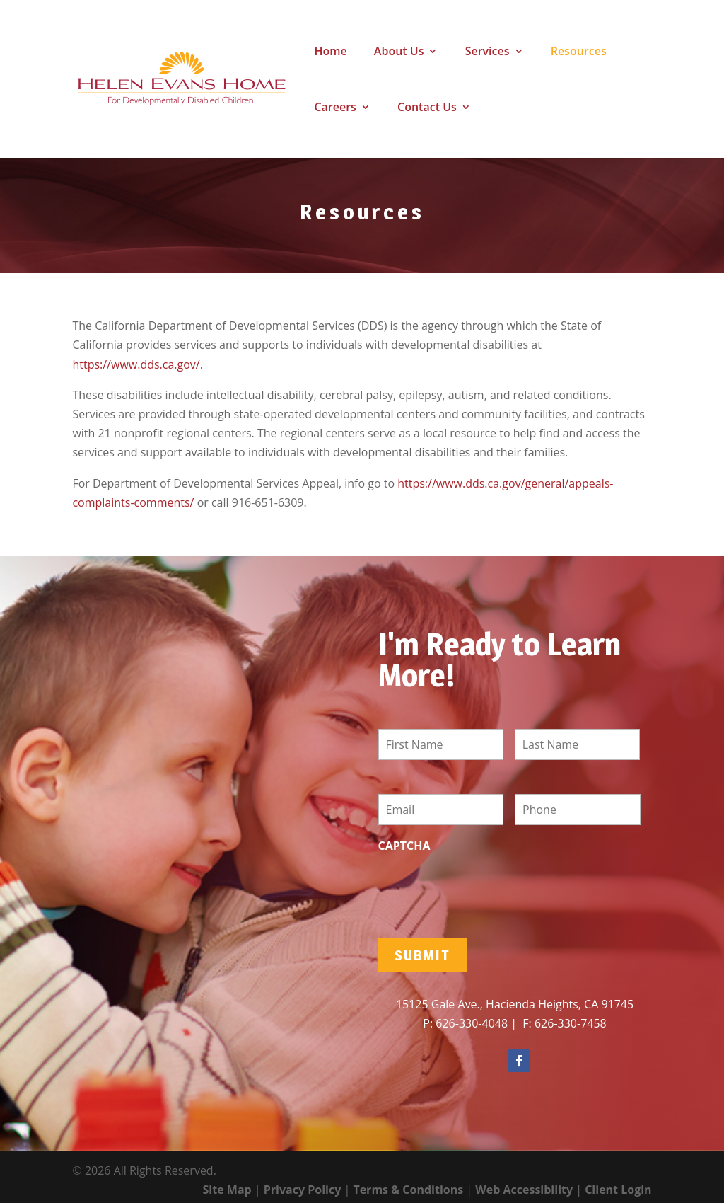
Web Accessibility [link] (524, 1189)
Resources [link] (579, 52)
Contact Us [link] (427, 108)
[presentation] (485, 888)
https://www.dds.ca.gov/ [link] (135, 364)
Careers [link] (335, 108)
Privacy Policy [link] (302, 1189)
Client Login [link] (618, 1189)
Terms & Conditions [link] (408, 1189)
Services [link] (487, 52)
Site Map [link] (227, 1189)
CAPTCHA (404, 846)
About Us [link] (399, 52)
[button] (519, 1060)
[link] (182, 78)
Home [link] (330, 52)
